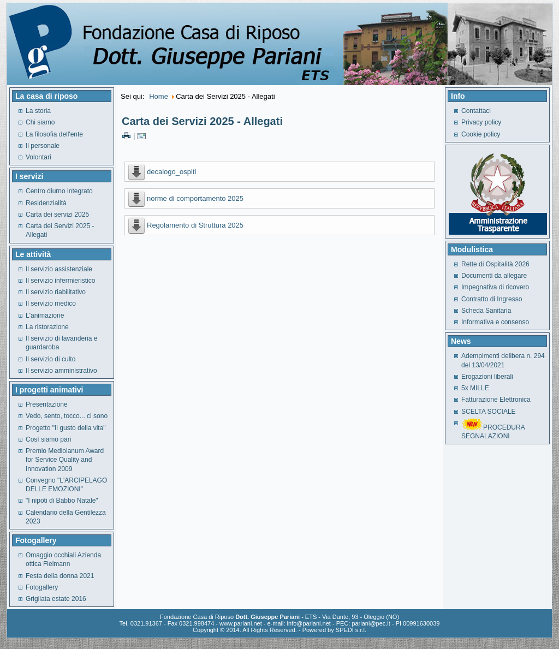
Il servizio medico (51, 303)
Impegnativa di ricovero (495, 287)
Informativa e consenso (495, 322)
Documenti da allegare (494, 275)
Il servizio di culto (50, 359)
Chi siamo (40, 122)
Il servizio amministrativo (61, 370)
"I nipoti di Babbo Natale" (62, 500)
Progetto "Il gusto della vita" (66, 428)
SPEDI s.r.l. (351, 630)
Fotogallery (42, 587)
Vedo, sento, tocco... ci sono (67, 416)
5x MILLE (475, 388)
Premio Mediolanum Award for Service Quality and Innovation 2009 (65, 460)
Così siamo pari (48, 439)
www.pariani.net (240, 623)
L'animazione (45, 315)
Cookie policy (480, 134)
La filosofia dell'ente (54, 134)
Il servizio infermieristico (60, 280)
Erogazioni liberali (487, 376)
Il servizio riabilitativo (56, 292)
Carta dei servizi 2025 (57, 214)
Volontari (38, 157)
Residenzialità (46, 203)
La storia (38, 111)
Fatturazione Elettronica (496, 399)
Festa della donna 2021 (60, 576)
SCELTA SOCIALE (488, 411)
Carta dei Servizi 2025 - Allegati (202, 121)
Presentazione (47, 404)
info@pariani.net (309, 623)
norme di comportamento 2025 (195, 198)
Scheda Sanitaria (486, 310)
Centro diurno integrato (59, 191)
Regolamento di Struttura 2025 (195, 225)
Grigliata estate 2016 (56, 599)
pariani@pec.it (371, 623)
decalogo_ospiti (171, 172)
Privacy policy (481, 122)
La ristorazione (47, 327)
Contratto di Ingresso (491, 299)
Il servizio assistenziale (59, 269)
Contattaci (476, 111)
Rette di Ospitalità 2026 (495, 264)
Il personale (43, 146)
